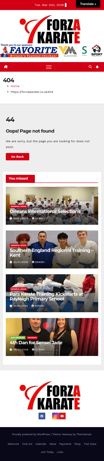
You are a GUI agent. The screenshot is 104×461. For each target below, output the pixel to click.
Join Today (47, 452)
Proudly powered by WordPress (31, 434)
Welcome (13, 443)
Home (15, 86)
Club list (27, 443)
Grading (32, 337)
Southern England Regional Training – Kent (51, 252)
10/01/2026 (21, 306)
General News (18, 206)
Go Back (17, 156)
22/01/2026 (21, 262)
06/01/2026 (21, 349)
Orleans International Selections (45, 211)
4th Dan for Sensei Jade (36, 342)
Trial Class (90, 443)
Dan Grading (17, 337)
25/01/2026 (21, 218)
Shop (77, 443)
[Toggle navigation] (49, 67)
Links (60, 452)
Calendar (40, 443)
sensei (38, 218)
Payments (65, 443)
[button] (90, 67)
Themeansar (83, 434)
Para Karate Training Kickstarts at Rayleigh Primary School (46, 296)
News (53, 443)
